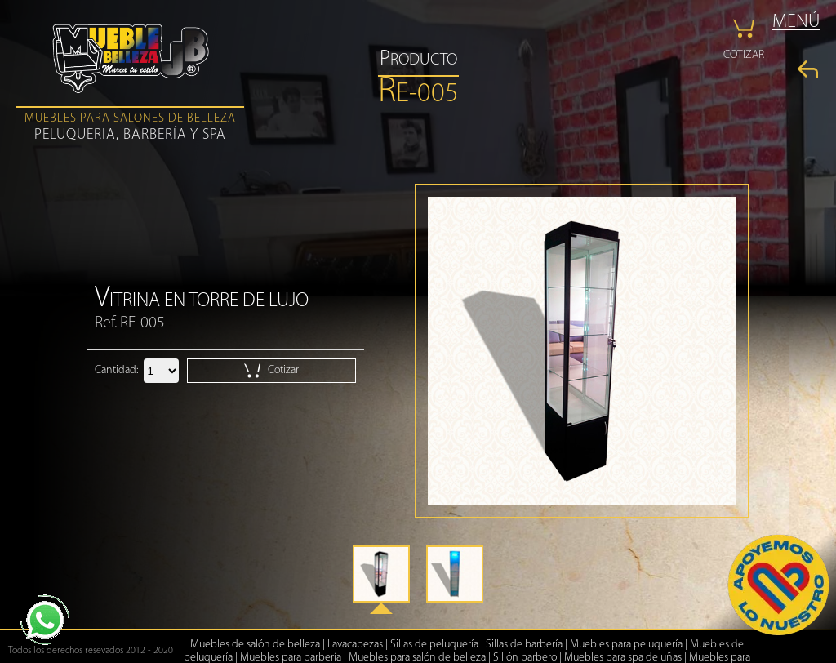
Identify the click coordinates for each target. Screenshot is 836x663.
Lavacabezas (355, 645)
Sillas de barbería (524, 645)
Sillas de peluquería (434, 645)
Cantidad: (116, 370)
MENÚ (796, 22)
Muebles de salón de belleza (255, 645)
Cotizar (271, 371)
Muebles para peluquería (626, 645)
